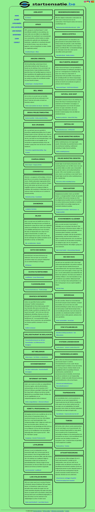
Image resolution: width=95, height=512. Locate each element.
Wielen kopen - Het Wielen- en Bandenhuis (36, 357)
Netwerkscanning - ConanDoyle (33, 197)
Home (17, 16)
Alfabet (16, 19)
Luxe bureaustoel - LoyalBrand (33, 470)
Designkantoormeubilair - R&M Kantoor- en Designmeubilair (67, 211)
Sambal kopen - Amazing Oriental (34, 84)
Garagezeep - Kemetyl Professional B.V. (35, 438)
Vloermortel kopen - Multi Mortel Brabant (67, 87)
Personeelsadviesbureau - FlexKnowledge (36, 289)
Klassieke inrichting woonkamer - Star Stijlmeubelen (66, 334)
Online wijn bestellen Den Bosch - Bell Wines (37, 106)
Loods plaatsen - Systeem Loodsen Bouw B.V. (68, 347)
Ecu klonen (28, 18)
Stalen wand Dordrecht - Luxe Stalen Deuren (36, 502)
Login (17, 38)
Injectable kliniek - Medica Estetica (65, 55)
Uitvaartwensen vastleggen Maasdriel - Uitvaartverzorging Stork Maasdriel (66, 479)
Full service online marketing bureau (65, 181)
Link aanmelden (16, 27)
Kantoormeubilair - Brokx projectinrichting (36, 118)
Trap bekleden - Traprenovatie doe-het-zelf (67, 414)
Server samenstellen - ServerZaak (65, 320)
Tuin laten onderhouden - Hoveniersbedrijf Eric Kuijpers (36, 371)
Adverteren (17, 35)
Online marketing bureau (62, 151)
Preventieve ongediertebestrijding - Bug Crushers (35, 151)
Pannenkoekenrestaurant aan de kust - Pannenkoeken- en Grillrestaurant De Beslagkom (35, 342)
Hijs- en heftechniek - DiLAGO (33, 243)
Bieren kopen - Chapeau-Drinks (33, 165)
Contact (17, 42)
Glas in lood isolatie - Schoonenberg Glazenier (68, 250)
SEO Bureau (28, 265)
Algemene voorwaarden (57, 511)
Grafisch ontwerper (30, 328)
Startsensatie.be (37, 511)
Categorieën (17, 23)
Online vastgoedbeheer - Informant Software (37, 402)
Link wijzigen (16, 31)
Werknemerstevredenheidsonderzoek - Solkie (68, 27)
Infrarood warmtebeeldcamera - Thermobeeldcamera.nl (64, 385)
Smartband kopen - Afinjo (32, 52)
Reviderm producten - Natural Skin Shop (66, 117)
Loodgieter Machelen (30, 209)
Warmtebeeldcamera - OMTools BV (65, 130)
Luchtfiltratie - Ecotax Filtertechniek (34, 277)
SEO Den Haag (60, 288)
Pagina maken (46, 511)
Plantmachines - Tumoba (62, 446)
